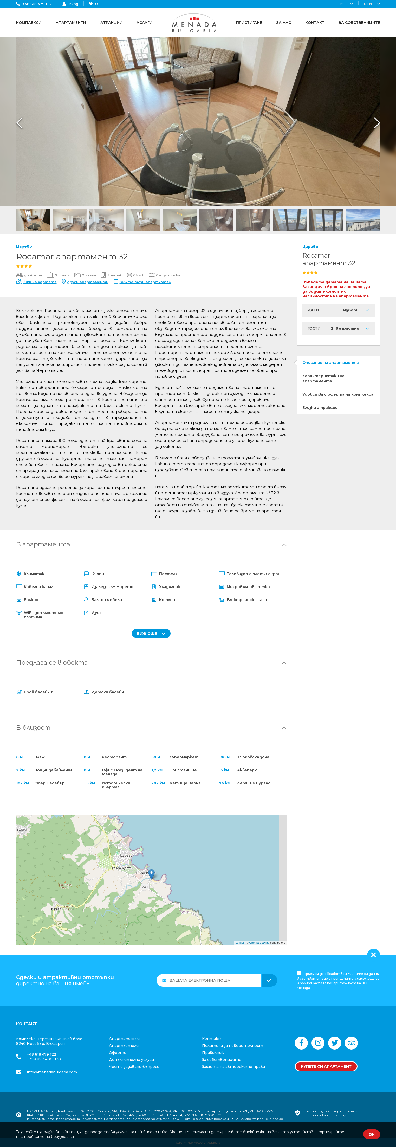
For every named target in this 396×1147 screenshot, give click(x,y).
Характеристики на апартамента (323, 378)
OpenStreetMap (259, 942)
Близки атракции (319, 407)
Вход (70, 4)
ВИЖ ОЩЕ (151, 633)
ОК (372, 1134)
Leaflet (239, 942)
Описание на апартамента (330, 362)
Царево (24, 246)
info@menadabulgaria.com (52, 1072)
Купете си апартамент (326, 1066)
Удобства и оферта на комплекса (337, 394)
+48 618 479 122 (34, 4)
